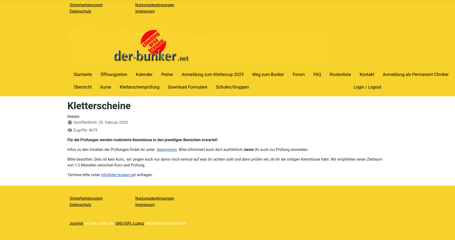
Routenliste (340, 74)
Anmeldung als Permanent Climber (416, 74)
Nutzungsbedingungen (154, 5)
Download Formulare (187, 87)
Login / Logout (367, 87)
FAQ (317, 74)
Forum (298, 74)
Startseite (83, 74)
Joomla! (76, 223)
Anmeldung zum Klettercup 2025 (212, 74)
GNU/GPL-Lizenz (129, 223)
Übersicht (83, 87)
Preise (167, 74)
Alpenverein (167, 149)
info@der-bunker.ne (117, 175)
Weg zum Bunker (268, 74)
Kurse (105, 87)
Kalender (144, 74)
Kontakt (367, 74)
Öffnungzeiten (113, 74)
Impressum (145, 11)
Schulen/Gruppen (232, 87)
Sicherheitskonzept (86, 5)
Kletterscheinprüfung (139, 87)
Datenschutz (80, 11)
